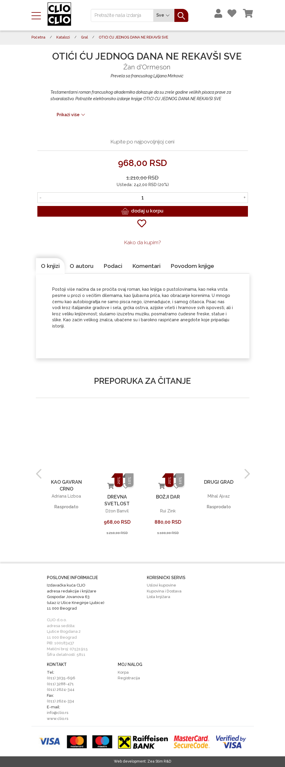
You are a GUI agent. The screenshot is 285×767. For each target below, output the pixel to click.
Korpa (123, 672)
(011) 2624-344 (60, 689)
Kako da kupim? (142, 242)
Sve (164, 15)
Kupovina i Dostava (164, 591)
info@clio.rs (57, 712)
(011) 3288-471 (60, 684)
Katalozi (63, 37)
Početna (38, 37)
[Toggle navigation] (37, 15)
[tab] (50, 266)
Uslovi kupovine (161, 585)
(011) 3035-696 (61, 678)
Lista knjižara (158, 597)
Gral (84, 37)
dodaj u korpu (142, 211)
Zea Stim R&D (159, 761)
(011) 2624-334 (60, 701)
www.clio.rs (57, 718)
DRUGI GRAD (218, 482)
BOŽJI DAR (168, 497)
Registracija (129, 678)
